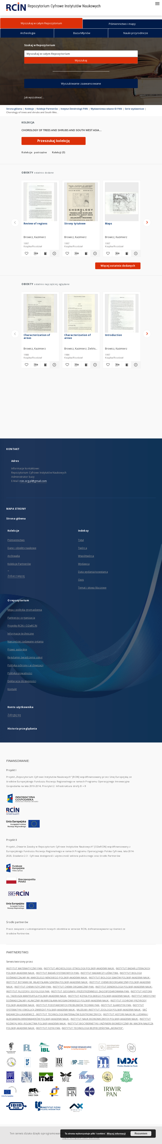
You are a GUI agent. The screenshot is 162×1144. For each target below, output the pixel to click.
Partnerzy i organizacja (21, 618)
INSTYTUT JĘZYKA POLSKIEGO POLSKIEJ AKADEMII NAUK (99, 995)
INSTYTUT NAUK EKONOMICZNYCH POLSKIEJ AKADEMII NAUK (104, 1018)
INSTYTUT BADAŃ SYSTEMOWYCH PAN (57, 972)
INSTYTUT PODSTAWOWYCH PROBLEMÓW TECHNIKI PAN (68, 1005)
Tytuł (81, 540)
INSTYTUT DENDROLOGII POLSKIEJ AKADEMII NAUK (123, 986)
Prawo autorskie (17, 649)
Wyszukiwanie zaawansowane (81, 83)
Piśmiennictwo (16, 540)
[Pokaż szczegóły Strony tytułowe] (94, 253)
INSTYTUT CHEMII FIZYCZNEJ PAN (33, 986)
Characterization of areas (37, 336)
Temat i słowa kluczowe (92, 587)
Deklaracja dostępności (22, 681)
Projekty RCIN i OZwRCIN (22, 625)
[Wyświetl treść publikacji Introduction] (126, 364)
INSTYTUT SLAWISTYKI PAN (116, 1005)
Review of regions (35, 223)
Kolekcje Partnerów (47, 108)
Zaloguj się (14, 715)
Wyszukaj (81, 60)
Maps (108, 223)
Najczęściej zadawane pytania (25, 641)
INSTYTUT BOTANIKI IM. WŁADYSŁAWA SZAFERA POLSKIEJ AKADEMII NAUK (47, 982)
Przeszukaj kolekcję (53, 141)
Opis (81, 580)
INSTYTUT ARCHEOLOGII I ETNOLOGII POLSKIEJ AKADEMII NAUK (79, 968)
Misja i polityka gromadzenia (25, 610)
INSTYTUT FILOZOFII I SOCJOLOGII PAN (28, 991)
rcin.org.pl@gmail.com (33, 481)
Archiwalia (14, 556)
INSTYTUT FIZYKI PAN (48, 1028)
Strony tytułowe (75, 223)
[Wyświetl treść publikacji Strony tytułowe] (85, 253)
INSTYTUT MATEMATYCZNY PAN (24, 968)
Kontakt (12, 689)
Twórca (82, 548)
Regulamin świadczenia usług (25, 657)
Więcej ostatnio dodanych (118, 265)
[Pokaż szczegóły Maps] (135, 253)
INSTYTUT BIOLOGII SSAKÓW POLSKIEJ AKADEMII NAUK (119, 977)
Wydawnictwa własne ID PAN (106, 108)
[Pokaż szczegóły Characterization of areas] (53, 364)
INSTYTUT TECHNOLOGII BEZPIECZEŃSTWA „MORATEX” (92, 1028)
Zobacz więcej (16, 576)
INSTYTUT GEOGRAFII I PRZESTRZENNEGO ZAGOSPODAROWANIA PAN (90, 991)
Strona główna (14, 108)
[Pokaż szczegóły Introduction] (135, 364)
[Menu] (157, 3)
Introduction (113, 335)
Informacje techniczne (21, 633)
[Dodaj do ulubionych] (26, 253)
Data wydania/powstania (93, 572)
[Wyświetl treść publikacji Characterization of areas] (45, 364)
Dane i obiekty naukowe (22, 548)
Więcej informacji (116, 1133)
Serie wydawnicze (134, 108)
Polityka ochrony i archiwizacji (25, 665)
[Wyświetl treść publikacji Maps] (126, 253)
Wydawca (84, 564)
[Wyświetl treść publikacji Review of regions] (45, 253)
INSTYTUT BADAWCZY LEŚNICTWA (100, 972)
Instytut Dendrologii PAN (74, 108)
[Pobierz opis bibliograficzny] (35, 253)
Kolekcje (29, 108)
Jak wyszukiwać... (34, 97)
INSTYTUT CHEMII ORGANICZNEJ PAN (73, 986)
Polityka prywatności (20, 673)
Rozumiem (141, 1133)
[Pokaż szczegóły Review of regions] (53, 253)
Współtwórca (86, 556)
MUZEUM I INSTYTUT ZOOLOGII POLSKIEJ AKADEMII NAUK (109, 1009)
